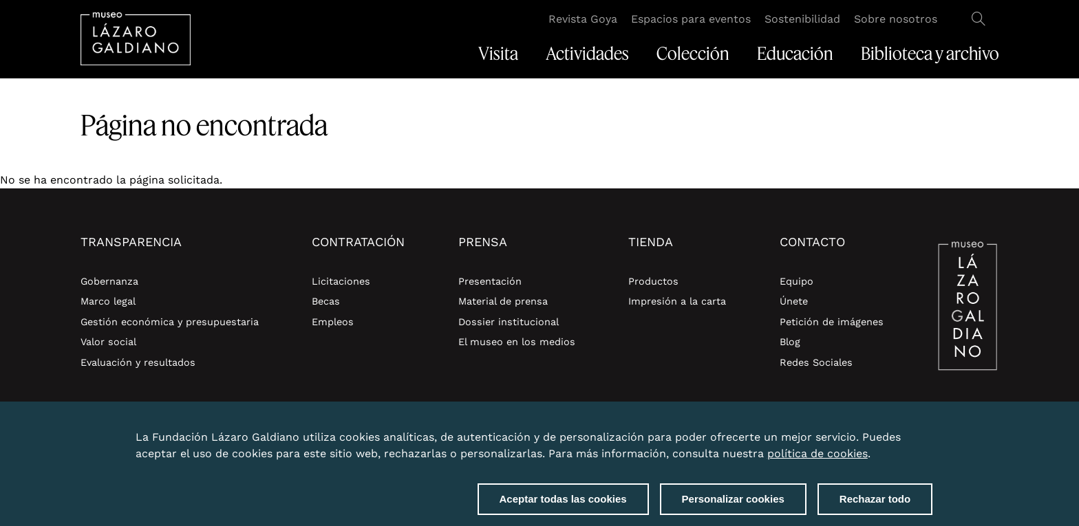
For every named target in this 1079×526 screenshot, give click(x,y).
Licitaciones (341, 281)
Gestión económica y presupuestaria (170, 321)
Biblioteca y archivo (930, 54)
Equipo (796, 281)
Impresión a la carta (677, 301)
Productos (653, 281)
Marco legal (108, 301)
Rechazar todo (875, 501)
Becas (326, 301)
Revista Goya (582, 18)
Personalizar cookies (733, 501)
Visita (498, 54)
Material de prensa (503, 301)
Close (929, 431)
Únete (794, 301)
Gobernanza (109, 281)
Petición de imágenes (832, 321)
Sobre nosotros (895, 18)
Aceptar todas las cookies (563, 501)
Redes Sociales (816, 362)
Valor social (108, 341)
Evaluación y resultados (138, 362)
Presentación (490, 281)
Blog (790, 341)
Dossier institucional (508, 321)
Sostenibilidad (802, 18)
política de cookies (817, 455)
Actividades (587, 54)
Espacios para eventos (691, 18)
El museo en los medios (516, 341)
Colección (692, 54)
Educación (795, 54)
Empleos (333, 321)
